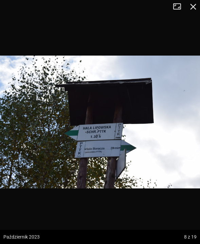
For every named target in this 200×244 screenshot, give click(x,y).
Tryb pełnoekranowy (179, 7)
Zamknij (193, 7)
